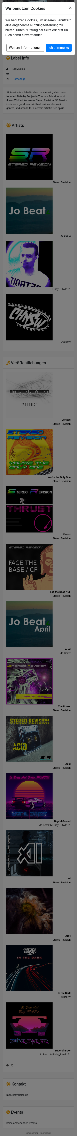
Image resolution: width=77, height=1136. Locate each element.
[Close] (70, 7)
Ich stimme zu (58, 48)
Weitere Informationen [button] (25, 48)
